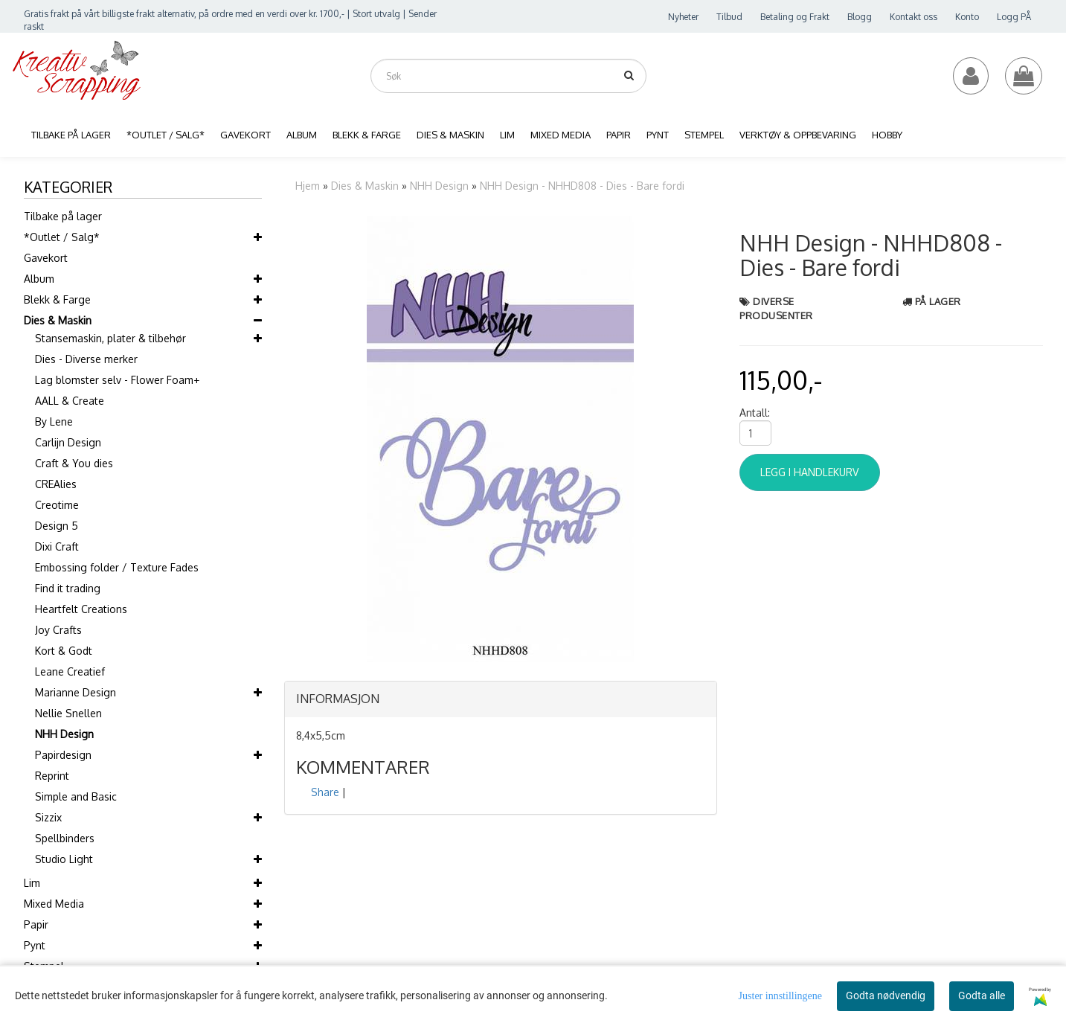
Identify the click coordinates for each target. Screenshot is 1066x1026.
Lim (32, 882)
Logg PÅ (1014, 16)
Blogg (859, 16)
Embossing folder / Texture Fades (117, 567)
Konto (967, 16)
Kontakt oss (913, 16)
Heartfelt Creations (81, 609)
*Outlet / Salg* (62, 237)
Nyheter (683, 16)
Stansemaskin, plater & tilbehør (110, 338)
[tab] (501, 699)
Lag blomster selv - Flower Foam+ (117, 379)
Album (39, 278)
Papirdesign (63, 754)
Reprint (52, 775)
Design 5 (56, 525)
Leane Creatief (70, 671)
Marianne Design (75, 692)
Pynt (34, 945)
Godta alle (981, 995)
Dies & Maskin (57, 320)
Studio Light (64, 859)
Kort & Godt (63, 650)
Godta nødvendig (885, 995)
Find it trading (67, 588)
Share (325, 792)
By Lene (54, 421)
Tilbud (729, 16)
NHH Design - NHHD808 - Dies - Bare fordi (582, 185)
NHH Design (64, 734)
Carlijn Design (68, 442)
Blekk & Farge (57, 299)
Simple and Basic (76, 796)
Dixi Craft (57, 546)
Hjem (307, 185)
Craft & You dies (74, 463)
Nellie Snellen (68, 713)
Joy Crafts (58, 629)
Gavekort (46, 257)
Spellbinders (64, 838)
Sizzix (48, 817)
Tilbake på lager (63, 216)
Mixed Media (54, 903)
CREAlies (56, 484)
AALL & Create (69, 400)
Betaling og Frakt (794, 16)
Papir (36, 924)
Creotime (57, 504)
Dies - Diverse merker (86, 359)
